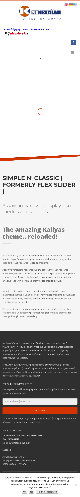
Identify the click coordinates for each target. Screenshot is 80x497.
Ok (24, 492)
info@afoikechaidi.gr (19, 442)
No (31, 492)
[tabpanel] (40, 103)
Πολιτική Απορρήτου (47, 492)
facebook (7, 449)
